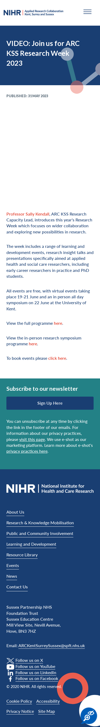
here (58, 323)
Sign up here (50, 403)
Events (12, 565)
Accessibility (48, 701)
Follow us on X (29, 660)
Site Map (46, 711)
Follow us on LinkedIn (35, 672)
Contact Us (17, 587)
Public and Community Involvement (39, 533)
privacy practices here (26, 451)
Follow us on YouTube (35, 666)
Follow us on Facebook (36, 678)
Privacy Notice (20, 711)
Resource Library (22, 555)
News (11, 576)
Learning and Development (31, 544)
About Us (15, 512)
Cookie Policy (19, 701)
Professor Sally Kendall (27, 214)
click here (57, 358)
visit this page (32, 439)
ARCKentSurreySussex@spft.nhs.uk (51, 645)
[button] (87, 12)
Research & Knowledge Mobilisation (40, 522)
